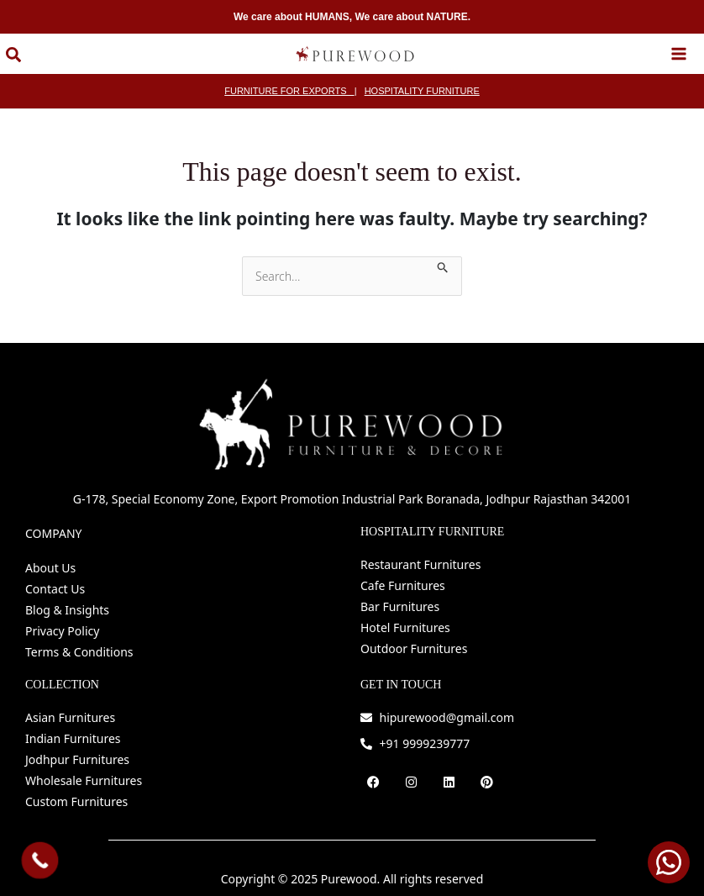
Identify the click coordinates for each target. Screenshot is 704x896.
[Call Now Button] (40, 860)
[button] (8, 49)
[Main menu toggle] (679, 47)
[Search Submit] (443, 252)
